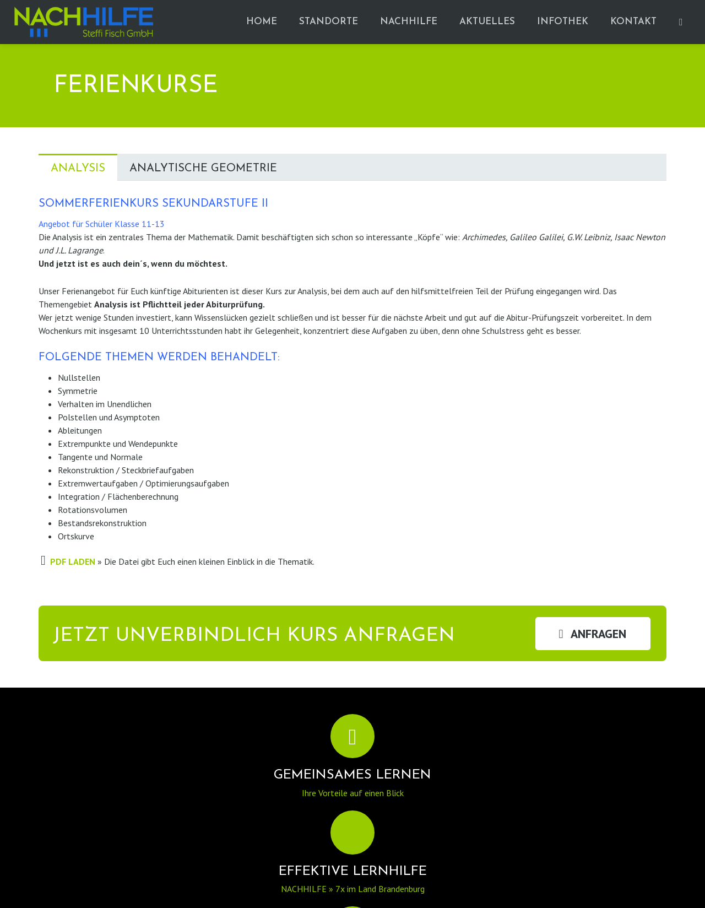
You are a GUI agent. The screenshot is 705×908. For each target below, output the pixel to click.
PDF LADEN (72, 561)
